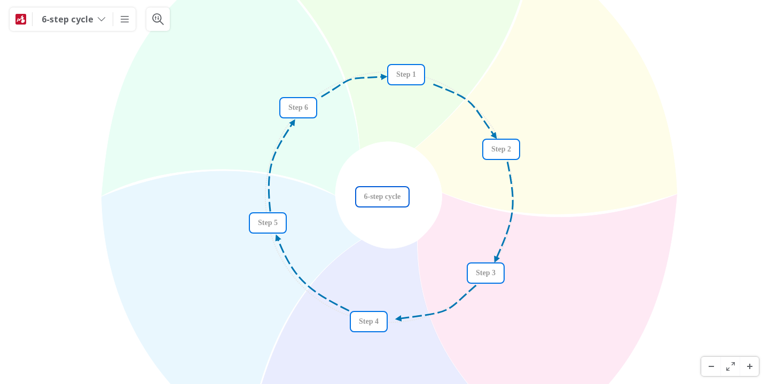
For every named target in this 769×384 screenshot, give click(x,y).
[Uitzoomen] (710, 366)
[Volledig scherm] (730, 366)
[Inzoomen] (749, 366)
